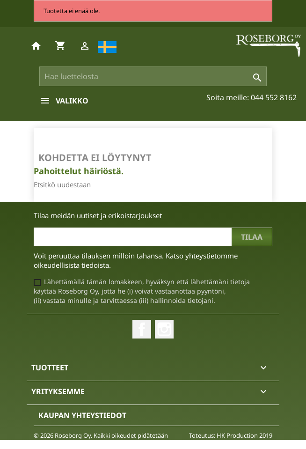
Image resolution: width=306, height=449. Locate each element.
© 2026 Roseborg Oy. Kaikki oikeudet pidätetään (101, 435)
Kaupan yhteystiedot (82, 415)
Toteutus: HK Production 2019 (230, 435)
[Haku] (153, 76)
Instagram (164, 329)
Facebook (141, 329)
